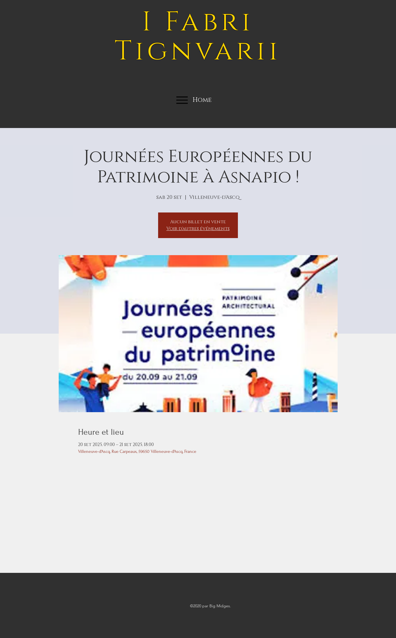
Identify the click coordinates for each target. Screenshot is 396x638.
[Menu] (182, 100)
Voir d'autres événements (198, 229)
